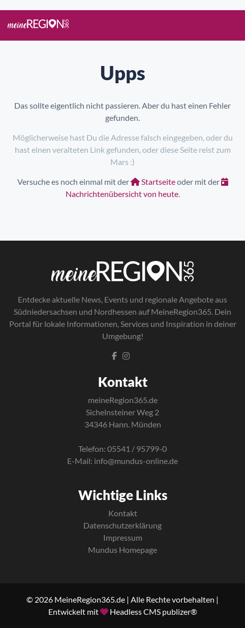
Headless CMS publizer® (153, 611)
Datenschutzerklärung (122, 525)
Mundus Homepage (122, 549)
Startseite (153, 181)
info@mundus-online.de (136, 461)
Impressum (122, 537)
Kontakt (122, 513)
